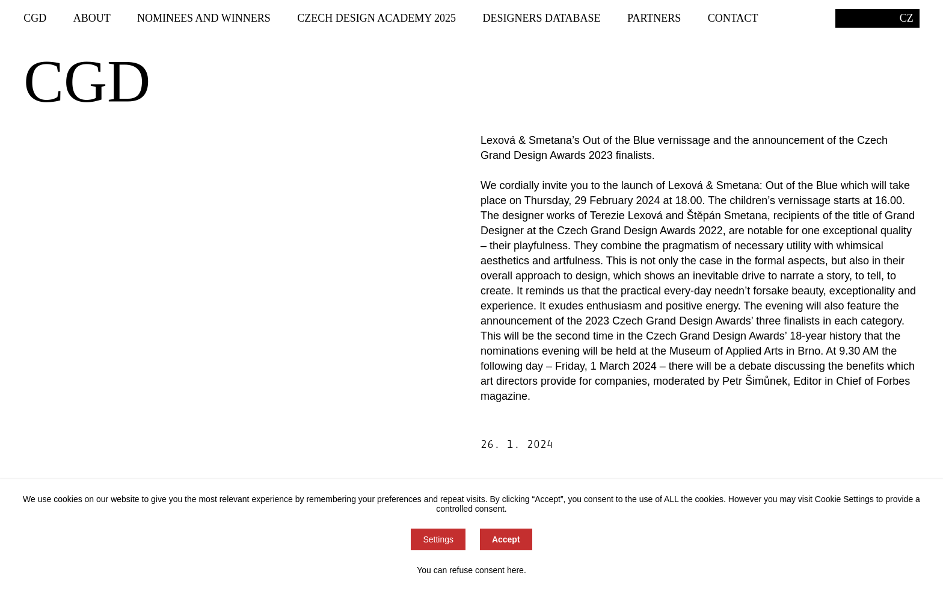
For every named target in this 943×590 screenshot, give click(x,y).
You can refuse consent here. (471, 570)
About (92, 18)
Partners (654, 18)
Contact (733, 18)
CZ (907, 18)
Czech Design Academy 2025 (376, 18)
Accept (506, 539)
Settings (438, 539)
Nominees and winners (204, 18)
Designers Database (542, 18)
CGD (34, 18)
